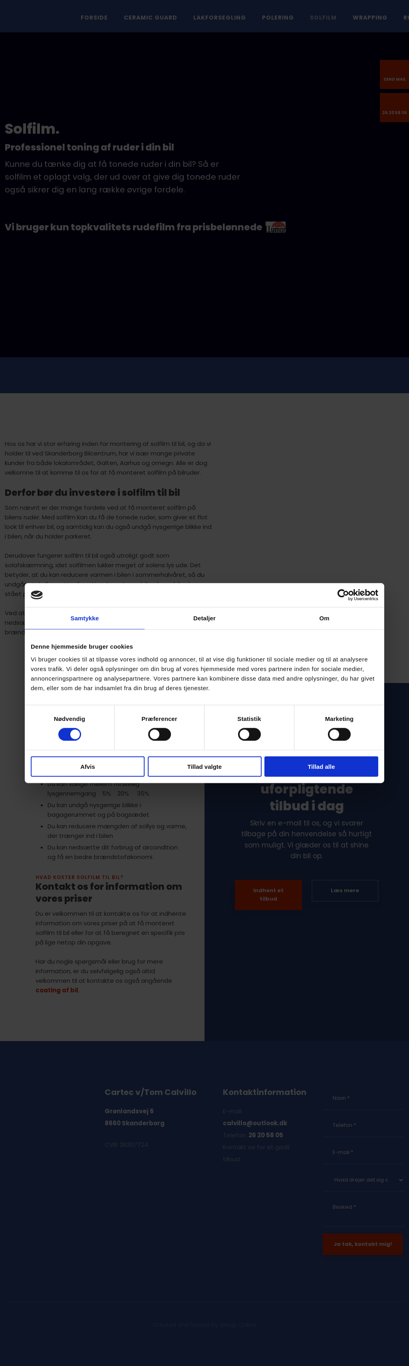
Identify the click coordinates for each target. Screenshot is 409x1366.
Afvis (87, 766)
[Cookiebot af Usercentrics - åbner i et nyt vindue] (343, 595)
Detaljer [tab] (204, 618)
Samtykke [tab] (85, 618)
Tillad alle (321, 766)
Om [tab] (324, 618)
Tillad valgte (204, 766)
